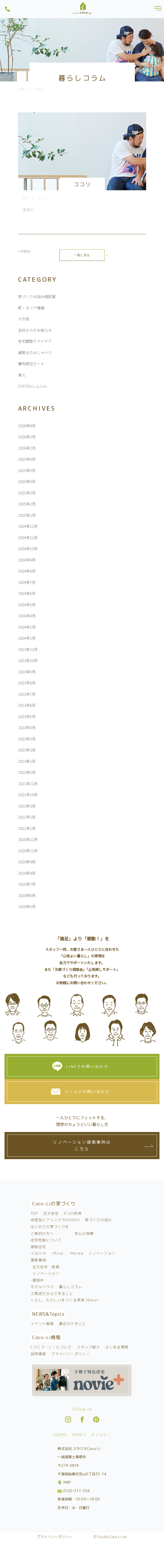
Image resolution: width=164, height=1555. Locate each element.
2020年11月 (28, 850)
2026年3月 (27, 436)
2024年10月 (28, 548)
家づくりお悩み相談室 (37, 296)
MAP (64, 1482)
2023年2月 (27, 749)
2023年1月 (27, 761)
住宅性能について (46, 1240)
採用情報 (38, 1353)
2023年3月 (27, 738)
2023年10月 (28, 660)
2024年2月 (27, 627)
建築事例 (38, 1260)
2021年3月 (27, 806)
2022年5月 (27, 772)
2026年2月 (27, 448)
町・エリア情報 (31, 307)
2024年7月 (27, 582)
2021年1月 (27, 828)
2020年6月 (27, 895)
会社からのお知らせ (35, 330)
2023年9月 (27, 671)
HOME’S (79, 1434)
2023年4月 (27, 727)
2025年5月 (27, 470)
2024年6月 (27, 593)
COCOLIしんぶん (32, 386)
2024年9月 (27, 559)
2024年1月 (27, 638)
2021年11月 (28, 783)
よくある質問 (116, 1347)
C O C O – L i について (51, 1347)
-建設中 (37, 1280)
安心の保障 (84, 1233)
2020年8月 (27, 873)
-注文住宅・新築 (45, 1266)
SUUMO (60, 1434)
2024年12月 (28, 526)
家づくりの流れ (98, 1219)
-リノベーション (45, 1273)
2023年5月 (27, 716)
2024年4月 (27, 615)
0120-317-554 (74, 1490)
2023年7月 (27, 694)
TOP (34, 1213)
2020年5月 (27, 906)
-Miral (57, 1253)
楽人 (22, 375)
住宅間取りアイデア (35, 341)
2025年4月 (27, 481)
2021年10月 (28, 794)
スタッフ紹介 (88, 1347)
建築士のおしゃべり (35, 352)
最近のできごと (72, 1323)
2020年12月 (28, 839)
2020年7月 (27, 884)
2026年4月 (27, 425)
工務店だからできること (52, 1293)
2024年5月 (27, 604)
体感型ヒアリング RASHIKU (55, 1219)
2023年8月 (27, 682)
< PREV (24, 251)
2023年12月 (28, 649)
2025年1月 (27, 515)
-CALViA (38, 1253)
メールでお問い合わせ (87, 1091)
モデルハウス (42, 1286)
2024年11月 (28, 537)
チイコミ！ (101, 1434)
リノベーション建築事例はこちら (82, 1145)
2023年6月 (27, 705)
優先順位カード (31, 363)
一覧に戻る (82, 255)
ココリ (27, 209)
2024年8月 (27, 571)
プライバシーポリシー (70, 1353)
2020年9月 (27, 861)
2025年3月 (27, 492)
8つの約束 (73, 1213)
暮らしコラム (70, 1286)
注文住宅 (51, 1213)
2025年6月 (27, 459)
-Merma (76, 1253)
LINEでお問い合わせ (87, 1066)
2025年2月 (27, 503)
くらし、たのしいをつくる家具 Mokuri (65, 1300)
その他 (23, 318)
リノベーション (102, 1253)
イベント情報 (42, 1323)
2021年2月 (27, 817)
